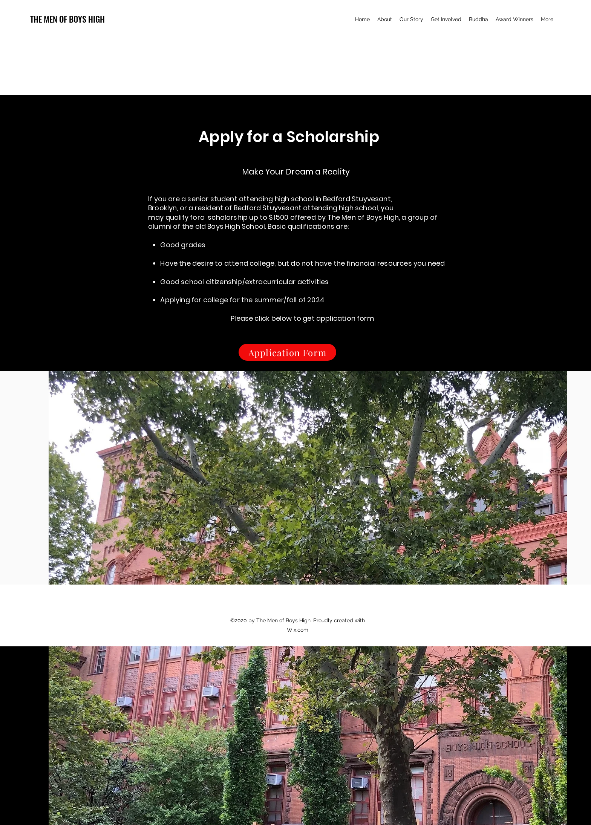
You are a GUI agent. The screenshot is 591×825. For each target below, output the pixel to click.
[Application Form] (287, 352)
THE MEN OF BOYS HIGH (67, 19)
